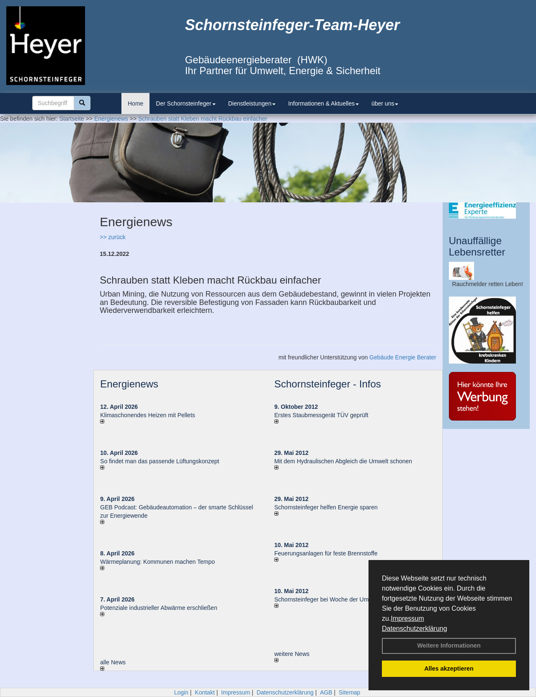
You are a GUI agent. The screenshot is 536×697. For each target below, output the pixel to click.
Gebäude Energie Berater (402, 357)
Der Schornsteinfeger (185, 103)
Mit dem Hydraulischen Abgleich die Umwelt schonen (343, 461)
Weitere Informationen (449, 645)
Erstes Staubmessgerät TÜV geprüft (321, 415)
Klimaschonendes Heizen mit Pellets (147, 415)
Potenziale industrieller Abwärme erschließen (158, 607)
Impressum (407, 618)
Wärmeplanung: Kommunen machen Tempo (157, 561)
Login (181, 692)
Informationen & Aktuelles (323, 103)
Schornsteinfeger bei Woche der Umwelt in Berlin (338, 599)
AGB (326, 692)
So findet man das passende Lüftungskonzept (159, 461)
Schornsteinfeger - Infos (327, 384)
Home (135, 103)
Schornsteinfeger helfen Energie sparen (326, 507)
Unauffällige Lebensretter (477, 246)
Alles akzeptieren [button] (449, 668)
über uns (384, 103)
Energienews (129, 384)
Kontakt (204, 692)
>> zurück (112, 237)
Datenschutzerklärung (414, 628)
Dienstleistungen (252, 103)
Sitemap (349, 692)
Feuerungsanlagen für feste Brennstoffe (325, 553)
